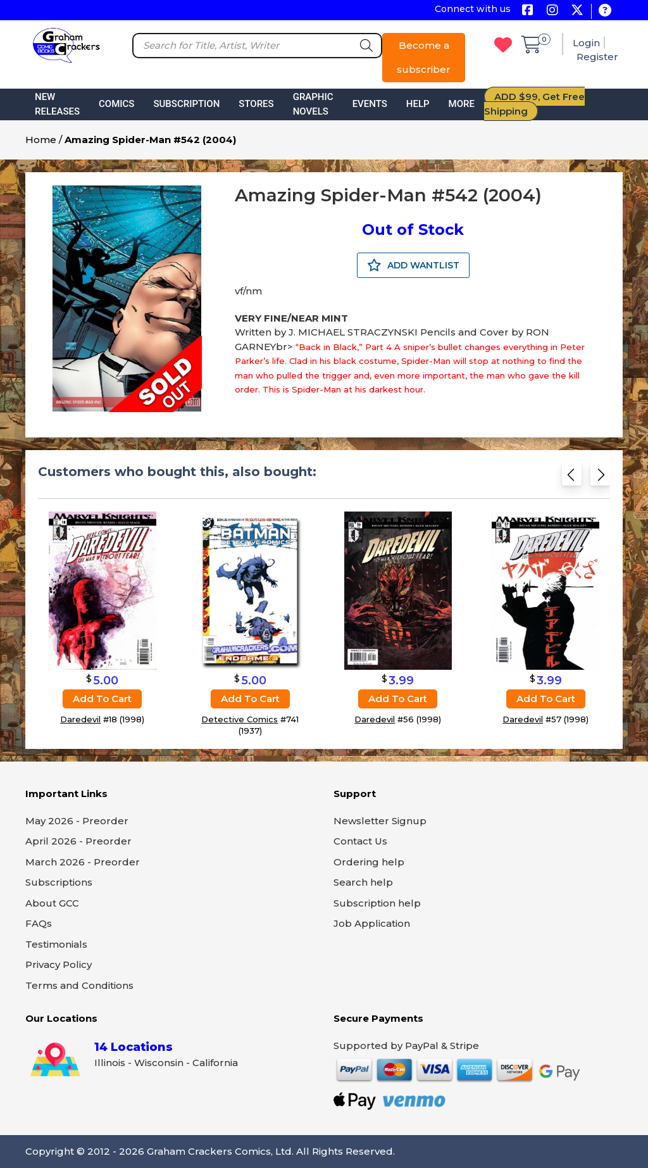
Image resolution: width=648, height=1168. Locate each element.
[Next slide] (600, 477)
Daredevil (80, 719)
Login (586, 43)
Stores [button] (256, 104)
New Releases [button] (57, 104)
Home (40, 140)
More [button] (462, 104)
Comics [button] (116, 104)
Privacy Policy (58, 964)
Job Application (371, 923)
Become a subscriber (424, 57)
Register (597, 57)
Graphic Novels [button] (313, 104)
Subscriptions (58, 882)
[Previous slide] (572, 477)
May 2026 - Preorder (76, 821)
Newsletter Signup (380, 821)
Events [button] (369, 104)
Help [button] (418, 104)
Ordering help (368, 862)
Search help (363, 882)
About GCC (52, 903)
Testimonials (56, 944)
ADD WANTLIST (413, 265)
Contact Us (360, 841)
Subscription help (377, 903)
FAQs (38, 923)
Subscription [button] (186, 104)
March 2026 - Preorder (82, 862)
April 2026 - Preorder (78, 841)
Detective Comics (239, 719)
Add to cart (102, 699)
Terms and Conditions (79, 985)
